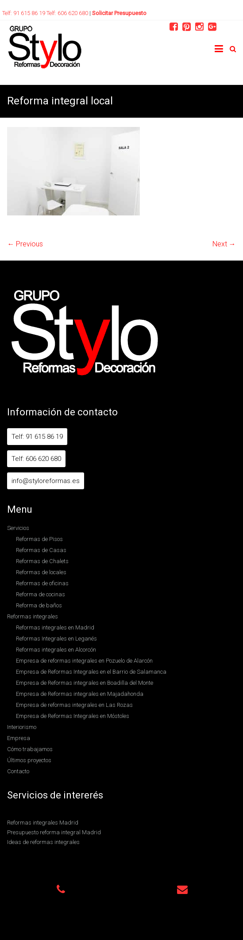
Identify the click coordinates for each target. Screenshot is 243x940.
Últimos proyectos (29, 760)
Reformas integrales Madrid (42, 822)
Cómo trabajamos (30, 749)
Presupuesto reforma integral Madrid (54, 832)
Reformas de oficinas (42, 583)
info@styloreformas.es (46, 481)
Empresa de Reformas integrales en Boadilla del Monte (84, 682)
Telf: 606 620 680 (67, 13)
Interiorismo (21, 727)
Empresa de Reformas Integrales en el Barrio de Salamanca (91, 671)
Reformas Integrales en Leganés (56, 638)
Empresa (18, 738)
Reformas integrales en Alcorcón (56, 649)
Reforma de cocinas (40, 594)
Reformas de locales (41, 572)
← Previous (25, 244)
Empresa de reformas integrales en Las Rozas (74, 705)
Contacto (18, 771)
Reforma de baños (39, 605)
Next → (224, 244)
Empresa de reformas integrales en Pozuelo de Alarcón (84, 660)
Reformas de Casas (41, 550)
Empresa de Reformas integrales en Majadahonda (79, 694)
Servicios (18, 528)
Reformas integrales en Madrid (55, 627)
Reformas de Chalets (42, 561)
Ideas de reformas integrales (43, 842)
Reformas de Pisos (39, 539)
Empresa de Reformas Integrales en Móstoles (72, 716)
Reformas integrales (32, 616)
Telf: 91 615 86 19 (24, 13)
